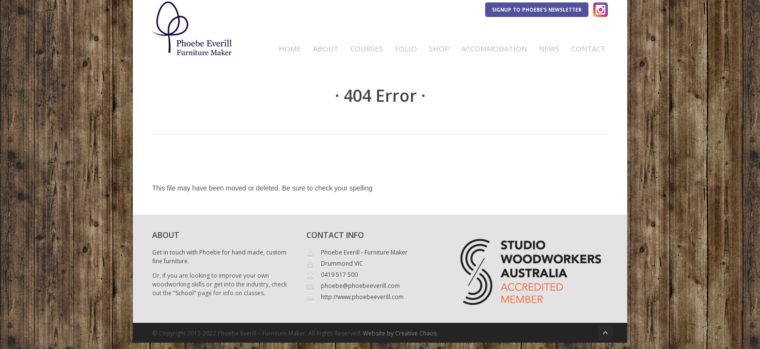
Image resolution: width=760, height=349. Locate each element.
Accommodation (494, 48)
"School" (184, 293)
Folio (406, 48)
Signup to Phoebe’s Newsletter (537, 9)
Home (290, 48)
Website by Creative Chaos (400, 333)
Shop (439, 48)
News (549, 48)
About (325, 48)
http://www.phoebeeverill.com (362, 297)
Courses (366, 48)
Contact (588, 48)
